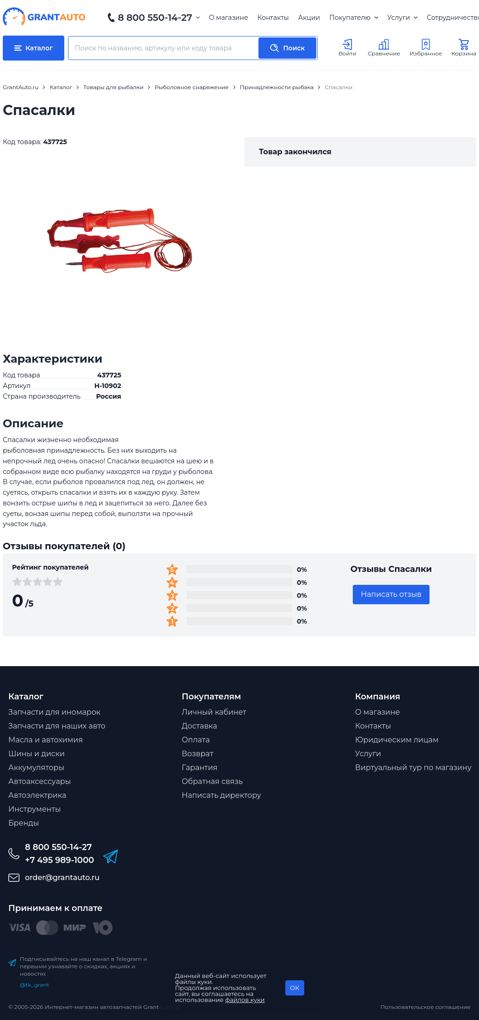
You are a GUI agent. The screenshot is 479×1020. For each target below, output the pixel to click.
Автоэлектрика (37, 795)
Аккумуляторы (36, 767)
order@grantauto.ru (62, 877)
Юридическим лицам (397, 739)
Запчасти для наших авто (56, 726)
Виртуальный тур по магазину (413, 767)
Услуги (402, 17)
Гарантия (199, 767)
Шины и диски (36, 753)
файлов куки (245, 999)
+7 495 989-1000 (59, 860)
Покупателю (353, 17)
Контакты (273, 17)
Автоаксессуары (39, 781)
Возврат (197, 753)
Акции (309, 17)
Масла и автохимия (45, 739)
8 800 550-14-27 (155, 17)
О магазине (228, 17)
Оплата (196, 739)
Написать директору (221, 795)
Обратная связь (212, 781)
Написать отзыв (391, 594)
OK (294, 987)
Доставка (199, 726)
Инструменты (34, 809)
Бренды (23, 823)
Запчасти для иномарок (54, 712)
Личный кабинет (214, 712)
